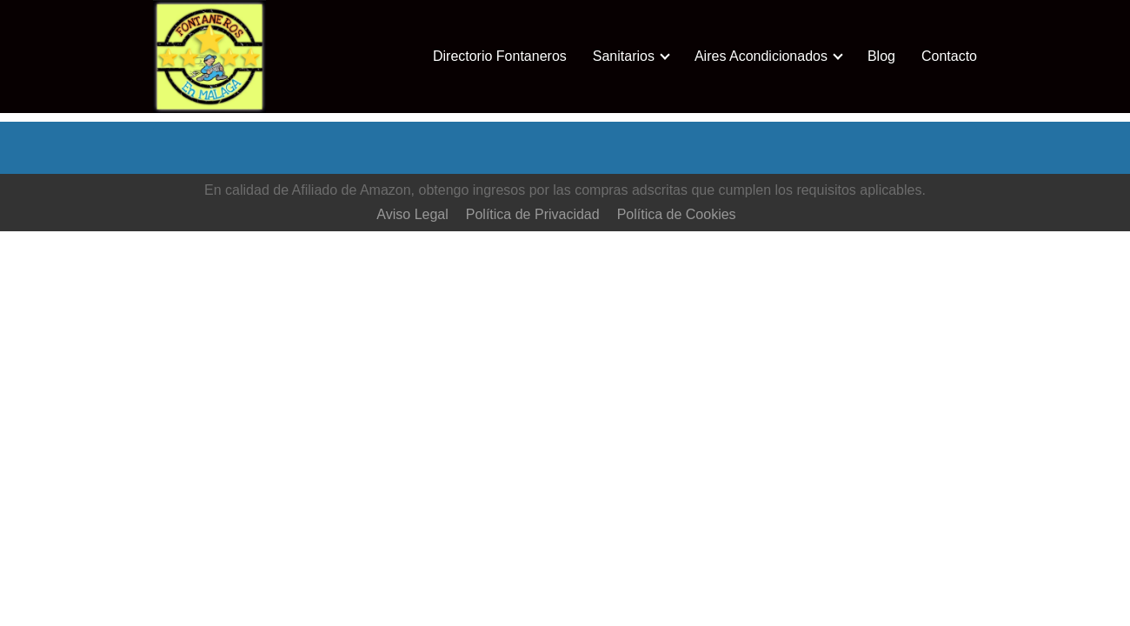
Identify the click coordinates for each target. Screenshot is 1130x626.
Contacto (949, 56)
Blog (881, 56)
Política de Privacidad (533, 214)
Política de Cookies (676, 214)
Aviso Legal (412, 214)
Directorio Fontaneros (500, 56)
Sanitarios (624, 56)
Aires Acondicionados (761, 56)
